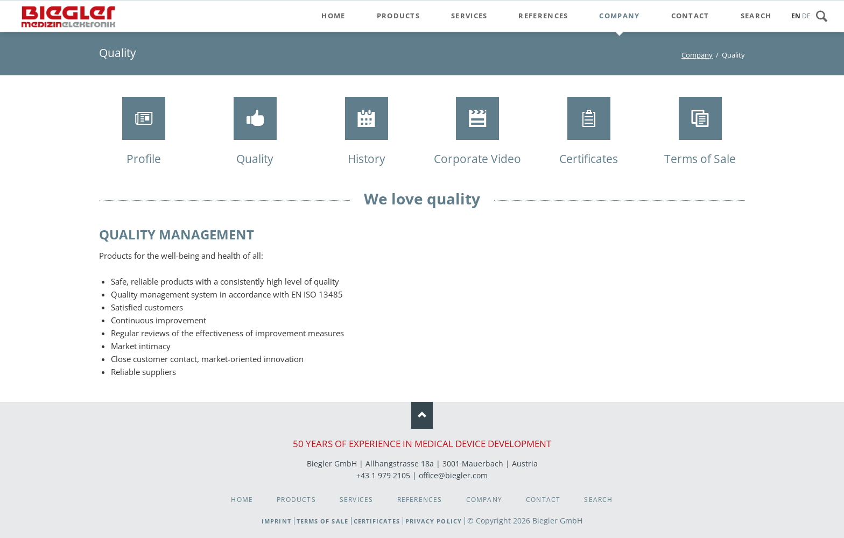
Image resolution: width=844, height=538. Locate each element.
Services (357, 499)
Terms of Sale (322, 521)
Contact (543, 499)
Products (296, 499)
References (419, 499)
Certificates (377, 521)
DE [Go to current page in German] (806, 15)
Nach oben (422, 415)
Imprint (276, 521)
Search (825, 16)
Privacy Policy (433, 521)
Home (242, 499)
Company (697, 55)
